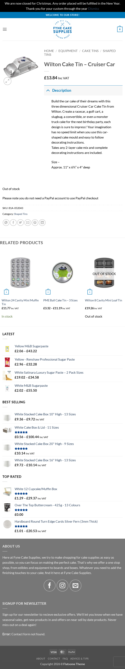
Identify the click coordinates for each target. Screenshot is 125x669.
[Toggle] (48, 90)
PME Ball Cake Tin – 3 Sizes (60, 300)
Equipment (68, 51)
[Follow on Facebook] (50, 585)
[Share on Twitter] (20, 222)
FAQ (65, 658)
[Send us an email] (75, 585)
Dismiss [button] (93, 8)
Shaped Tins (21, 213)
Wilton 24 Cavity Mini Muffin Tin (20, 302)
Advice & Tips (79, 658)
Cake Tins (90, 51)
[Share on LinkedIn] (42, 222)
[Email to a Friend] (27, 222)
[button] (4, 29)
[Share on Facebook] (13, 222)
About (40, 658)
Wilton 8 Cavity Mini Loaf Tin (103, 300)
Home (49, 51)
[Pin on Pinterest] (35, 222)
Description (57, 90)
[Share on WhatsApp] (6, 222)
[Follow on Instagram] (63, 585)
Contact (54, 658)
